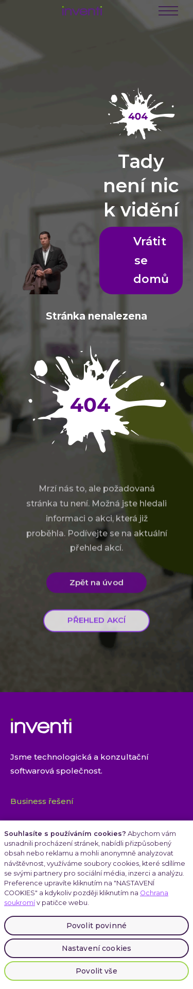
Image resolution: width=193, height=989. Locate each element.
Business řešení (42, 801)
